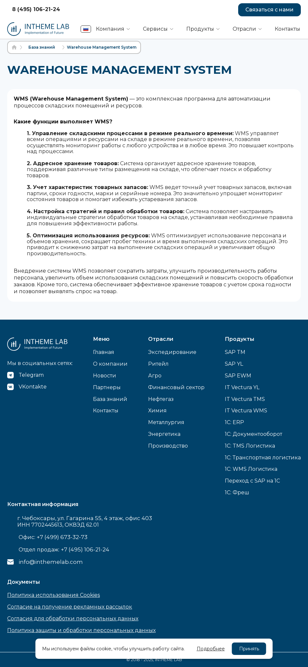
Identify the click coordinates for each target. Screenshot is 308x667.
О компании (110, 364)
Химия (157, 410)
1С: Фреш (237, 492)
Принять (249, 649)
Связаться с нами (269, 10)
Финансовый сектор (176, 387)
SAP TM (235, 352)
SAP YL (234, 364)
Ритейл (158, 364)
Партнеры (107, 387)
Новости (104, 376)
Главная (103, 352)
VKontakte (33, 387)
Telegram (31, 375)
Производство (168, 446)
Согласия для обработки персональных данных (72, 618)
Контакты (287, 29)
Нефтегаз (161, 399)
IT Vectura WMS (246, 410)
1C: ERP (234, 422)
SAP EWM (238, 376)
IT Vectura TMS (245, 399)
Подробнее (211, 649)
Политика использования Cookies (53, 595)
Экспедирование (172, 352)
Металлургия (166, 422)
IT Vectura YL (242, 387)
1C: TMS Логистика (250, 446)
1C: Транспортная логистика (263, 457)
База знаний (110, 399)
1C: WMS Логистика (251, 469)
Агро (155, 376)
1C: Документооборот (253, 434)
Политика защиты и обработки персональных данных (81, 630)
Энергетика (164, 434)
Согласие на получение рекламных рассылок (69, 607)
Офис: (53, 537)
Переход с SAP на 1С (252, 481)
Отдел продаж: (64, 549)
